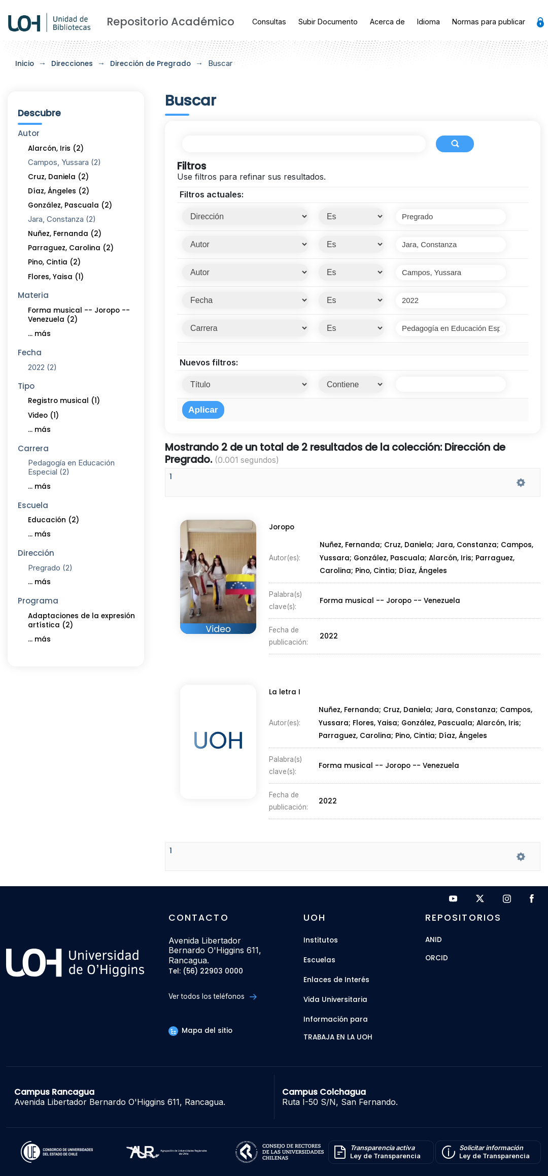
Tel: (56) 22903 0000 (205, 971)
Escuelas (319, 960)
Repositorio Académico (170, 21)
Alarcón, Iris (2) (56, 148)
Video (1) (43, 415)
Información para (335, 1019)
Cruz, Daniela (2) (58, 177)
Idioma (428, 21)
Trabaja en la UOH (337, 1037)
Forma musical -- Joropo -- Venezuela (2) (79, 315)
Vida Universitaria (335, 999)
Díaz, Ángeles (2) (58, 191)
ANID (433, 940)
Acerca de (387, 21)
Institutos (320, 940)
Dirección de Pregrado (150, 64)
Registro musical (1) (64, 401)
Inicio (24, 64)
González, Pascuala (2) (70, 205)
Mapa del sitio (200, 1030)
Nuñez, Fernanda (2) (64, 234)
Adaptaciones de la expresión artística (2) (81, 620)
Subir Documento (328, 21)
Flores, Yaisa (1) (56, 277)
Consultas (269, 21)
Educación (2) (53, 520)
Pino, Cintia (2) (54, 262)
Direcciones (72, 64)
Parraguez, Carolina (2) (71, 248)
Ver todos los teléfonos (212, 996)
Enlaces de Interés (336, 980)
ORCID (436, 958)
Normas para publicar (488, 21)
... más (39, 334)
